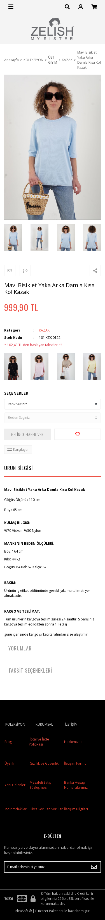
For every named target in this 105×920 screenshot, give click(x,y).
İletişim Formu (75, 763)
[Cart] (94, 7)
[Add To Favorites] (77, 434)
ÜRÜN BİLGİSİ (18, 468)
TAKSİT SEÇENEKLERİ (30, 670)
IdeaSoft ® (23, 911)
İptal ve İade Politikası (39, 742)
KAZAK (44, 330)
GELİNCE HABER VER (27, 434)
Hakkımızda (73, 741)
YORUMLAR (20, 648)
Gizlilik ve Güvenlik (44, 763)
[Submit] (94, 867)
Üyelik (9, 763)
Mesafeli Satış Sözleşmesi (40, 785)
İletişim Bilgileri (76, 809)
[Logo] (52, 29)
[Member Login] (80, 7)
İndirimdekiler (15, 809)
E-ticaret (41, 911)
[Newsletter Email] (52, 867)
